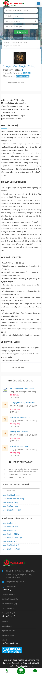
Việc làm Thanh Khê (11, 545)
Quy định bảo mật (8, 594)
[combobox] (21, 21)
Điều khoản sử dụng (9, 604)
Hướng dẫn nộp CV (9, 613)
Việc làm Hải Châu (10, 527)
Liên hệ (4, 640)
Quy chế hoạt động (9, 608)
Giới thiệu (5, 621)
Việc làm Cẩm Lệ (9, 523)
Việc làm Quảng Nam (11, 549)
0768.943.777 (11, 586)
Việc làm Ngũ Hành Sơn (12, 538)
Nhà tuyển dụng (8, 635)
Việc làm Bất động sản (12, 510)
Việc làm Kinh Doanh (11, 495)
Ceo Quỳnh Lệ (7, 626)
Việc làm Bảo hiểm (10, 506)
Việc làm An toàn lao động (13, 499)
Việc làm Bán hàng (10, 502)
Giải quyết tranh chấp (10, 599)
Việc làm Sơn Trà (10, 541)
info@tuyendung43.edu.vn (15, 582)
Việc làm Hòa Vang (10, 530)
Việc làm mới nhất (8, 631)
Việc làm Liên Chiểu (11, 534)
